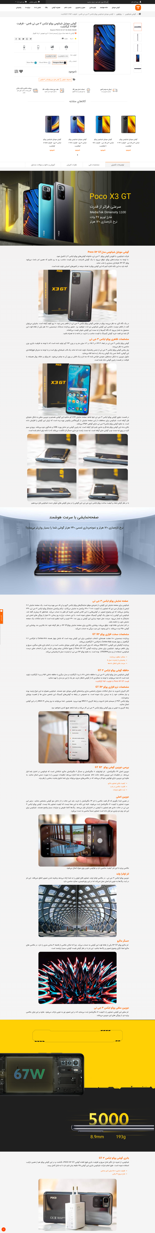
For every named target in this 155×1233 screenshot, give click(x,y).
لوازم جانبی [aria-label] (92, 7)
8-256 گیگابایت (51, 56)
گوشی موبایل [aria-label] (116, 7)
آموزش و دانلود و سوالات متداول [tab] (43, 164)
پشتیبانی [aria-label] (18, 7)
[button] (77, 154)
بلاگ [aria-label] (46, 7)
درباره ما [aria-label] (27, 7)
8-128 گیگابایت (63, 56)
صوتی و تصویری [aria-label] (80, 7)
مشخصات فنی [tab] (94, 164)
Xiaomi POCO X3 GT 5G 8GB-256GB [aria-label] (63, 30)
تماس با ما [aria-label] (37, 7)
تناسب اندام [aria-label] (67, 7)
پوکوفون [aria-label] (119, 14)
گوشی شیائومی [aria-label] (130, 14)
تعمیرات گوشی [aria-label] (56, 7)
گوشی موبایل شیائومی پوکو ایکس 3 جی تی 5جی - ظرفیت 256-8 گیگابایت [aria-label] (46, 25)
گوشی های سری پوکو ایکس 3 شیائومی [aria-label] (49, 79)
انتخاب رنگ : (72, 61)
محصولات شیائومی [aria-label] (66, 79)
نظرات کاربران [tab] (72, 164)
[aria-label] (34, 2)
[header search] (77, 2)
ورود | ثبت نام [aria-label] (134, 2)
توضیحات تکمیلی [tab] (117, 164)
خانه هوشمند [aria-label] (104, 7)
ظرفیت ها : (73, 55)
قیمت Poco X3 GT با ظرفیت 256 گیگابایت (112, 681)
